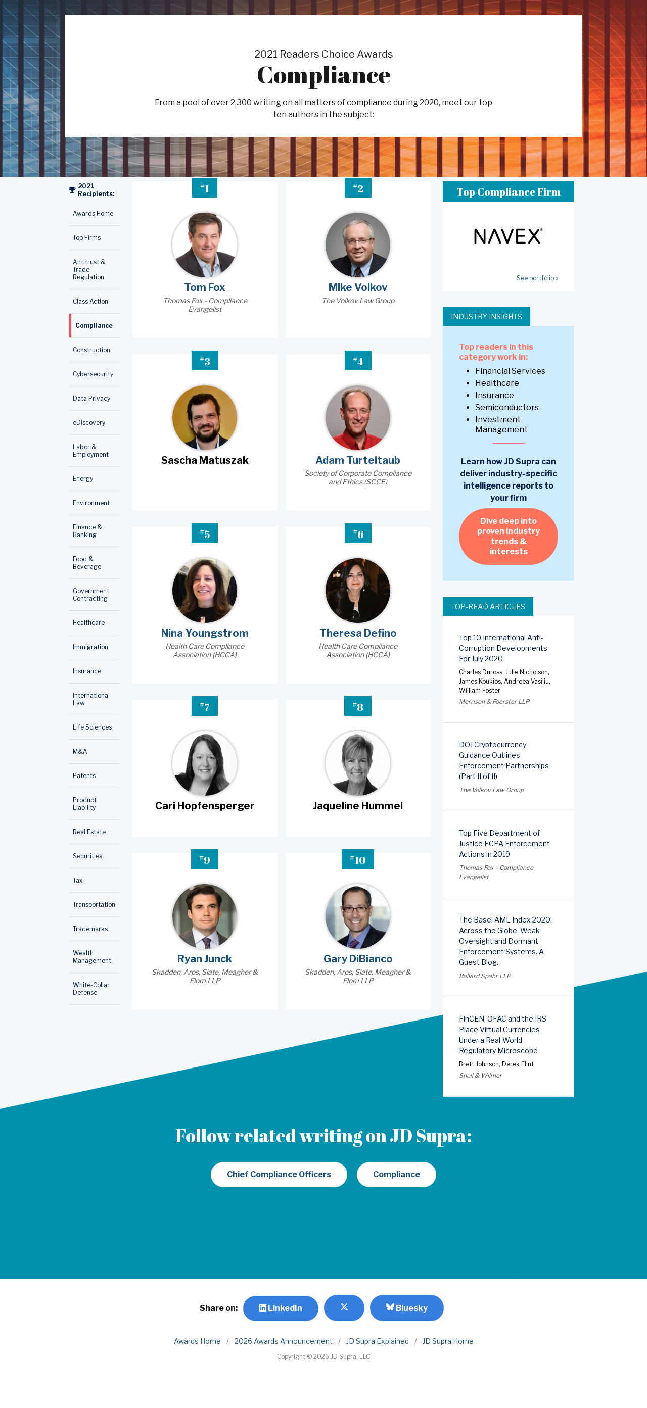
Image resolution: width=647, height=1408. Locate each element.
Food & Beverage (87, 562)
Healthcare (89, 622)
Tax (78, 880)
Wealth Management (92, 956)
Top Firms (87, 237)
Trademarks (90, 929)
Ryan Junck (204, 959)
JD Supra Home (448, 1341)
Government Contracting (91, 594)
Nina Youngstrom (205, 633)
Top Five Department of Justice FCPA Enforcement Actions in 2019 (504, 843)
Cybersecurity (93, 374)
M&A (80, 751)
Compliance (94, 325)
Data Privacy (91, 398)
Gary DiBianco (358, 959)
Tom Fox (204, 287)
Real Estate (89, 832)
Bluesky (407, 1308)
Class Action (90, 301)
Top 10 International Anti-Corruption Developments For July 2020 (503, 648)
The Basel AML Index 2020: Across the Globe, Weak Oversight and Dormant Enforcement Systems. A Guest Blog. (505, 940)
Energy (83, 478)
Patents (84, 776)
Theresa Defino (358, 633)
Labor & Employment (91, 450)
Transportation (94, 904)
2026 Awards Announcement (284, 1341)
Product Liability (85, 803)
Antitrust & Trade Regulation (89, 269)
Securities (87, 856)
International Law (91, 699)
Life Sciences (92, 727)
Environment (91, 503)
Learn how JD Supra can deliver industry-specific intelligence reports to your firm (508, 480)
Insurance (87, 671)
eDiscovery (89, 422)
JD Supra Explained (377, 1341)
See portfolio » (537, 278)
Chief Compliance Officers (279, 1174)
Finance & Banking (87, 531)
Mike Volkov (358, 287)
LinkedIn (280, 1308)
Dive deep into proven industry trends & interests (508, 536)
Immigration (90, 647)
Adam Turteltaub (357, 460)
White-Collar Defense (91, 988)
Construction (91, 350)
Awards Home (93, 213)
